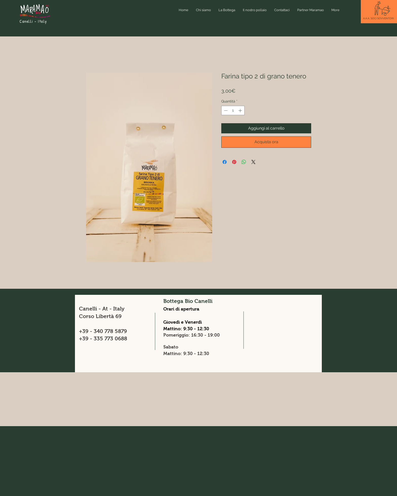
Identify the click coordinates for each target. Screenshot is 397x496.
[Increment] (240, 110)
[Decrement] (225, 110)
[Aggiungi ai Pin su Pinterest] (234, 162)
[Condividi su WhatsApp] (244, 162)
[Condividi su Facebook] (225, 162)
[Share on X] (253, 162)
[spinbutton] (232, 110)
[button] (378, 18)
